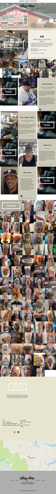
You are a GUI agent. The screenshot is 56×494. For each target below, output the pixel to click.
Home (12, 8)
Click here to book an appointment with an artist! (43, 57)
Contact (43, 8)
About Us (14, 44)
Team (47, 143)
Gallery (38, 8)
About (16, 8)
